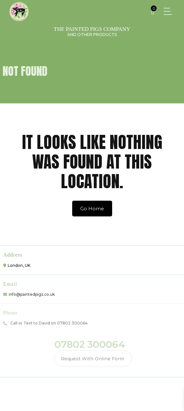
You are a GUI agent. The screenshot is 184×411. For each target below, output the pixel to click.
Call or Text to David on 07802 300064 (49, 322)
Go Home (92, 209)
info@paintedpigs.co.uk (32, 293)
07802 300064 (89, 344)
